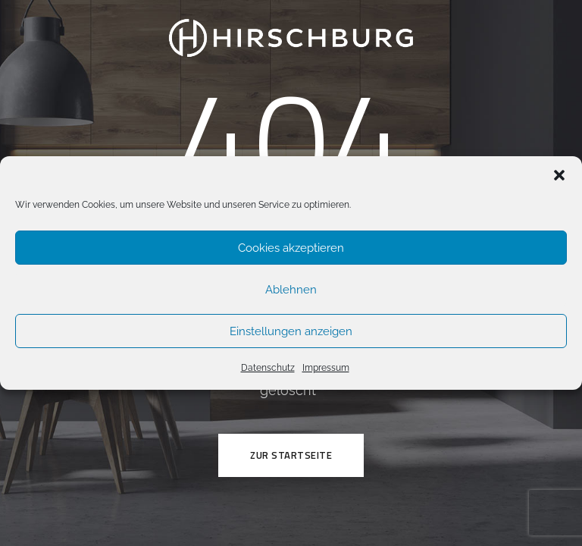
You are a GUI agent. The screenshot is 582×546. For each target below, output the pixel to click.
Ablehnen (291, 290)
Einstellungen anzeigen (291, 331)
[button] (559, 175)
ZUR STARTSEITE (291, 455)
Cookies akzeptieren (291, 248)
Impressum (325, 367)
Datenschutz (268, 367)
